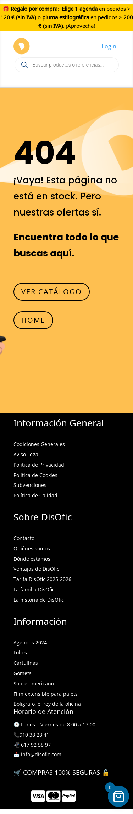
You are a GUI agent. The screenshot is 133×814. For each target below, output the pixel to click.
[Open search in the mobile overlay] (66, 64)
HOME (33, 320)
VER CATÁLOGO (51, 291)
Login (109, 46)
